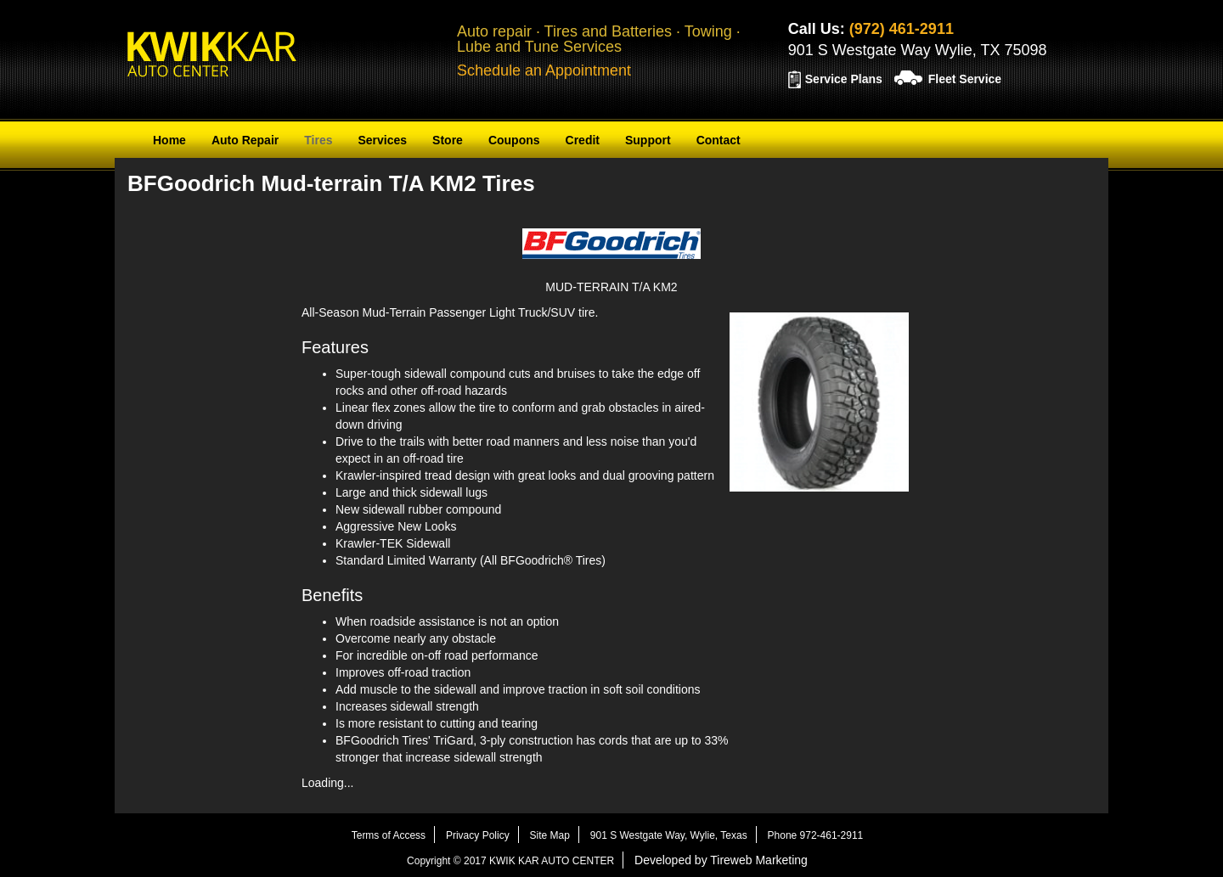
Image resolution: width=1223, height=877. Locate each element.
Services (382, 140)
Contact (718, 140)
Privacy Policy (478, 835)
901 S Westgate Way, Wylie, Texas (668, 835)
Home (169, 140)
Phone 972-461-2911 (816, 835)
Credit (583, 140)
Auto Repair (245, 140)
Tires (318, 140)
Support (648, 140)
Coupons (514, 140)
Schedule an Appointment (544, 70)
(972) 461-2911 (901, 28)
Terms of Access (389, 835)
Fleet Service (964, 79)
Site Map (550, 835)
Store (447, 140)
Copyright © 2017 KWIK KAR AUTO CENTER (510, 861)
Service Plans (843, 79)
